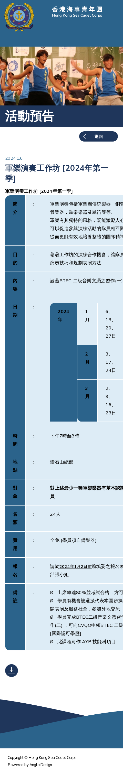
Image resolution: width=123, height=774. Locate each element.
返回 (99, 136)
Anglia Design (40, 764)
